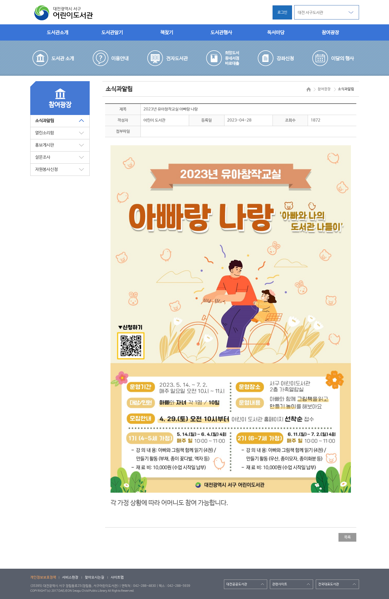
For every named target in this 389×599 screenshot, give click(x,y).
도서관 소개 (62, 58)
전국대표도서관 (328, 584)
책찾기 (166, 32)
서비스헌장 (70, 577)
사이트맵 (117, 577)
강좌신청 (285, 58)
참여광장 (330, 32)
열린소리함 (44, 133)
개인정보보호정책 (43, 577)
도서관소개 (57, 32)
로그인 (282, 12)
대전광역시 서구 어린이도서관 (64, 13)
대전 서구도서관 (310, 12)
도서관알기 (112, 32)
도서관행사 (221, 32)
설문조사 (42, 157)
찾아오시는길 (94, 577)
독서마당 (275, 32)
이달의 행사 (342, 58)
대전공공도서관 (236, 584)
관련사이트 (279, 584)
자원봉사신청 (46, 169)
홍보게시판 (44, 145)
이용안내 (120, 58)
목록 (347, 537)
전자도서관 (177, 58)
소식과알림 (44, 120)
